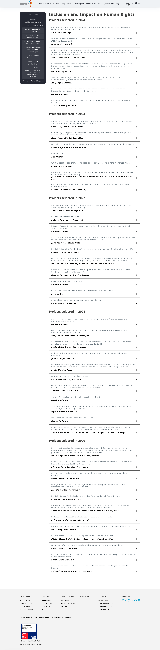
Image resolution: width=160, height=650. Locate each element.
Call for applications (33, 22)
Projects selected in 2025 (33, 25)
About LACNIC (25, 600)
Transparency (57, 617)
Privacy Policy (44, 617)
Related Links (32, 15)
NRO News (65, 600)
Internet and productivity (33, 63)
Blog (117, 3)
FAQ (43, 609)
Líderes (33, 19)
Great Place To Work (30, 641)
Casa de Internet (26, 603)
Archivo (68, 617)
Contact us (46, 606)
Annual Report (25, 606)
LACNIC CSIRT (103, 600)
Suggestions (46, 600)
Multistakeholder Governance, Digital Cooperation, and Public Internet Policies (33, 72)
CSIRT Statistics (103, 609)
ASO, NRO (64, 606)
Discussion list (47, 603)
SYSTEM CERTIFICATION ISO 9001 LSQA (31, 644)
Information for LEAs (105, 603)
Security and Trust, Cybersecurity (32, 36)
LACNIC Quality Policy (28, 617)
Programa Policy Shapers (33, 81)
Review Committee (68, 603)
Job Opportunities (27, 609)
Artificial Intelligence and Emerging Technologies (32, 49)
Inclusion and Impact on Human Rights (32, 42)
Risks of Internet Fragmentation (32, 57)
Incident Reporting (105, 606)
